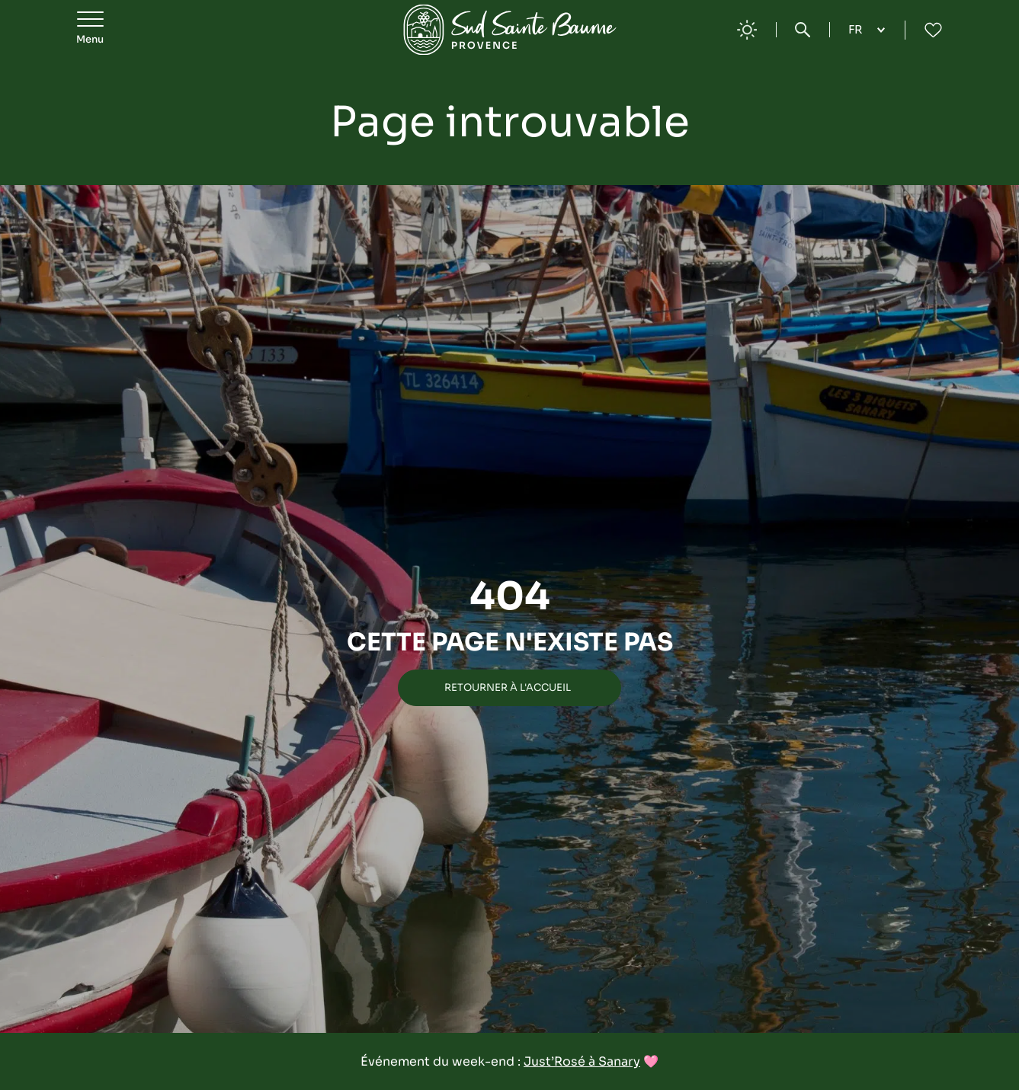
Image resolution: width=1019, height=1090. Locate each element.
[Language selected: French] (867, 29)
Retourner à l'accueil (507, 687)
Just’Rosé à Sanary (582, 1061)
